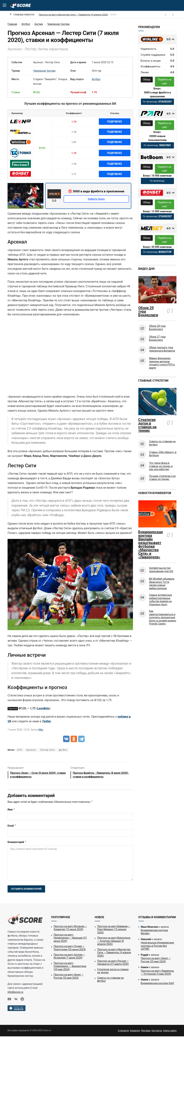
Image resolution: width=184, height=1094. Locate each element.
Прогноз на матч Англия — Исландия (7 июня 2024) (69, 957)
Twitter (46, 721)
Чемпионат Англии (44, 70)
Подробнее (114, 121)
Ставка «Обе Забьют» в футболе (162, 454)
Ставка (16, 92)
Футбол (96, 79)
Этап (73, 70)
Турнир (16, 70)
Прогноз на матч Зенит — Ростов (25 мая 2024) (69, 977)
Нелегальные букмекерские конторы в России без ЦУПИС (157, 946)
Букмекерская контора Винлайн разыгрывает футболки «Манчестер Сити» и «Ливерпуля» (150, 544)
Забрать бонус (96, 199)
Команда (135, 1031)
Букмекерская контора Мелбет (154, 933)
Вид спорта (77, 79)
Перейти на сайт (164, 81)
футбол (63, 750)
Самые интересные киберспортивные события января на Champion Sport (160, 600)
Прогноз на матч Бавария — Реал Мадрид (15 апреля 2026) (113, 930)
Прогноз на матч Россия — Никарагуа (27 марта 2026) (113, 964)
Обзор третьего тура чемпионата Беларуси (162, 349)
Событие (17, 62)
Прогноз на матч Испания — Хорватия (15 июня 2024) (70, 929)
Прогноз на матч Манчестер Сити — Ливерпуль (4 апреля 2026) (114, 953)
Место (15, 79)
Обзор (146, 79)
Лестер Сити (47, 750)
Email (12, 827)
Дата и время (78, 62)
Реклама (145, 1031)
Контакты (156, 1031)
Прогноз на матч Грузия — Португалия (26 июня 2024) (70, 949)
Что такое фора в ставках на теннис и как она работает (161, 466)
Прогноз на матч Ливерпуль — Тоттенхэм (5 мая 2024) (157, 973)
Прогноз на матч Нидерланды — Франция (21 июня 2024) (70, 938)
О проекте (123, 1031)
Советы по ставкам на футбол (162, 443)
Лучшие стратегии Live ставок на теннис (162, 478)
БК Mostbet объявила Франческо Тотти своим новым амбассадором (161, 583)
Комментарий (17, 843)
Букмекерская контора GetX (157, 984)
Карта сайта (169, 1031)
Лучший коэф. (78, 92)
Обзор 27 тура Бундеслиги (157, 338)
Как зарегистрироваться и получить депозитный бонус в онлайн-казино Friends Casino (162, 617)
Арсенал (31, 750)
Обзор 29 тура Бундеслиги (148, 311)
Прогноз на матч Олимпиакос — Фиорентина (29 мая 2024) (70, 967)
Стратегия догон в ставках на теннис (147, 425)
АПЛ (19, 750)
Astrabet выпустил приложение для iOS (161, 570)
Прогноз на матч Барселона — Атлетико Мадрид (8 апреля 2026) (74, 14)
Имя (11, 811)
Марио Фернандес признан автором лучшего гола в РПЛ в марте (162, 363)
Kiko (40, 729)
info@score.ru (15, 992)
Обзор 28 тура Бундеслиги (157, 328)
